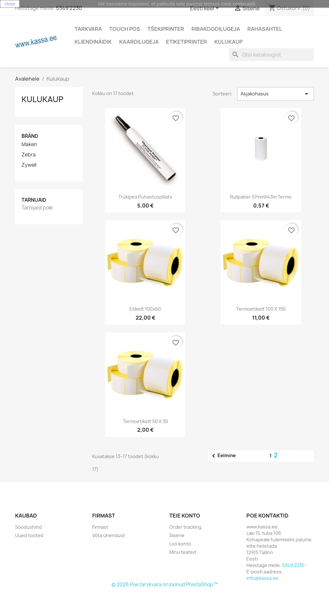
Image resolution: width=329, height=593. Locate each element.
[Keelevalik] (205, 9)
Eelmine (223, 456)
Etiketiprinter (186, 41)
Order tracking (185, 527)
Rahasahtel (264, 28)
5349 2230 (69, 8)
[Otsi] (271, 54)
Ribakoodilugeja (215, 28)
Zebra (29, 155)
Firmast (100, 527)
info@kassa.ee (262, 578)
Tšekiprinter (165, 28)
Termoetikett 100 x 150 (261, 309)
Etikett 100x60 (145, 309)
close (9, 3)
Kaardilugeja (139, 41)
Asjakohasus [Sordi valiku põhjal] (275, 94)
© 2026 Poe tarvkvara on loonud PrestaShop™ (164, 584)
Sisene (176, 535)
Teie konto (184, 515)
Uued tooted (29, 535)
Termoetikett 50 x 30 (145, 421)
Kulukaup (228, 41)
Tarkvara (88, 28)
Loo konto (180, 544)
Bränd (30, 136)
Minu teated (182, 552)
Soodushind (28, 527)
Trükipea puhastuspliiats (145, 197)
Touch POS (124, 28)
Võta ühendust (108, 535)
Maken (29, 144)
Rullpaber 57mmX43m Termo (261, 197)
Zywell (29, 165)
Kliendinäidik (93, 41)
